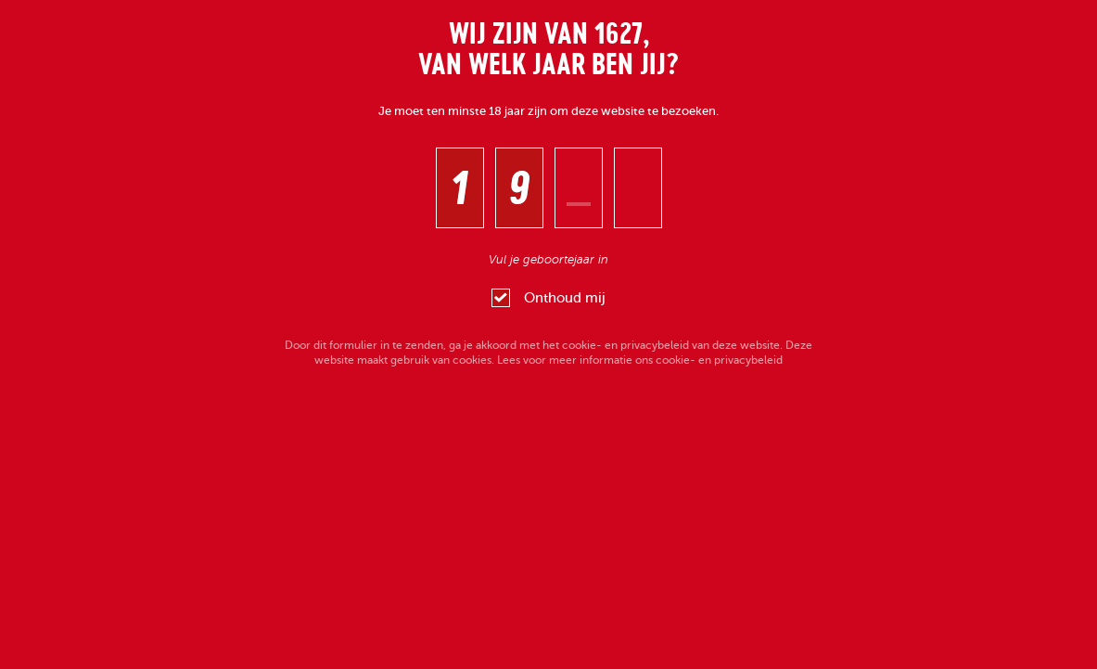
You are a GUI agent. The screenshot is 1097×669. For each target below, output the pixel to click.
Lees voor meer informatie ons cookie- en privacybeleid (640, 360)
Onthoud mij (548, 298)
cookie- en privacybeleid (625, 345)
